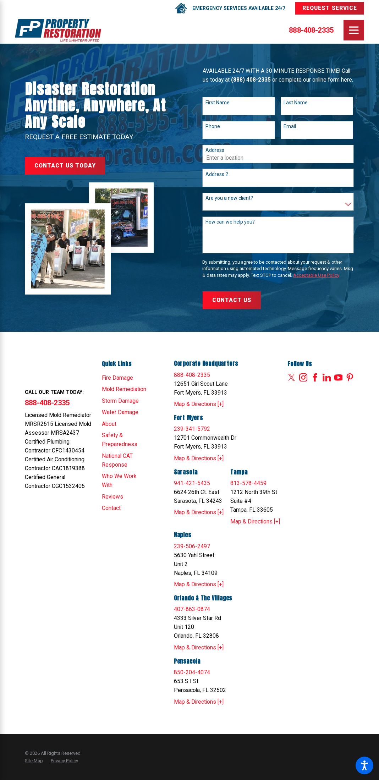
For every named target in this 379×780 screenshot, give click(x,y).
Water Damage (120, 412)
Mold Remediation (124, 389)
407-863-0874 (192, 609)
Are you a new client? (229, 198)
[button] (364, 765)
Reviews (112, 496)
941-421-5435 (192, 483)
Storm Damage (120, 400)
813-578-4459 (248, 483)
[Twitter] (291, 377)
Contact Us (232, 300)
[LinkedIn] (327, 377)
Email (290, 126)
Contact (111, 508)
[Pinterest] (350, 377)
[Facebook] (315, 377)
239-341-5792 (192, 428)
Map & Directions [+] (199, 404)
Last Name (296, 102)
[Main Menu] (354, 30)
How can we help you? (230, 222)
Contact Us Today (65, 165)
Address (214, 150)
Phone (212, 126)
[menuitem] (125, 377)
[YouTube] (338, 377)
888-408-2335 (311, 30)
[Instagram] (303, 377)
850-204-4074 (192, 672)
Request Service (329, 8)
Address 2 (216, 174)
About (109, 424)
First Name (217, 102)
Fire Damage (117, 377)
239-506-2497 (192, 546)
